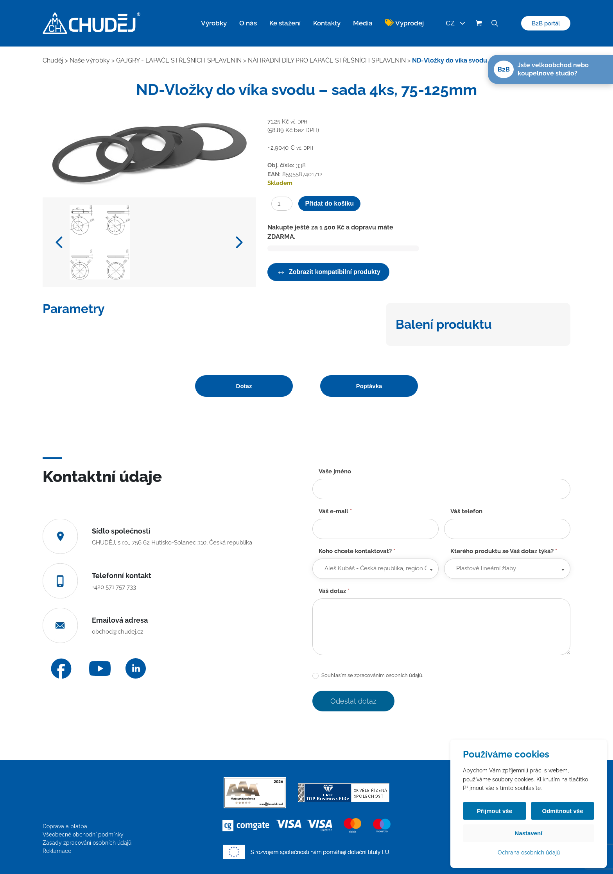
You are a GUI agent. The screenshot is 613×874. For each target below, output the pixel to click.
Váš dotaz (334, 591)
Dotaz (244, 386)
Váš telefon (466, 511)
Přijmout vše (494, 811)
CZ (455, 23)
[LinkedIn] (135, 668)
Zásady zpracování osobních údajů (87, 843)
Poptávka (369, 386)
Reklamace (57, 851)
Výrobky (214, 23)
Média (363, 23)
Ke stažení (285, 23)
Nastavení (529, 833)
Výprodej (409, 23)
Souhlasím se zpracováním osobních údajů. (367, 675)
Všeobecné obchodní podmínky (83, 834)
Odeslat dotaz (353, 701)
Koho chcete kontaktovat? (357, 551)
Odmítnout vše (562, 811)
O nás (248, 23)
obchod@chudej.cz (117, 631)
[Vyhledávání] (494, 23)
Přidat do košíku (329, 203)
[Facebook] (61, 669)
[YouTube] (100, 668)
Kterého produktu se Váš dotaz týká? (503, 551)
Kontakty (327, 23)
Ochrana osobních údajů (529, 852)
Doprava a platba (65, 826)
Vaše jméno (335, 471)
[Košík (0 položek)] (479, 23)
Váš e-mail (335, 511)
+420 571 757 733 (114, 587)
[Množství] (281, 204)
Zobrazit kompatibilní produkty (328, 272)
